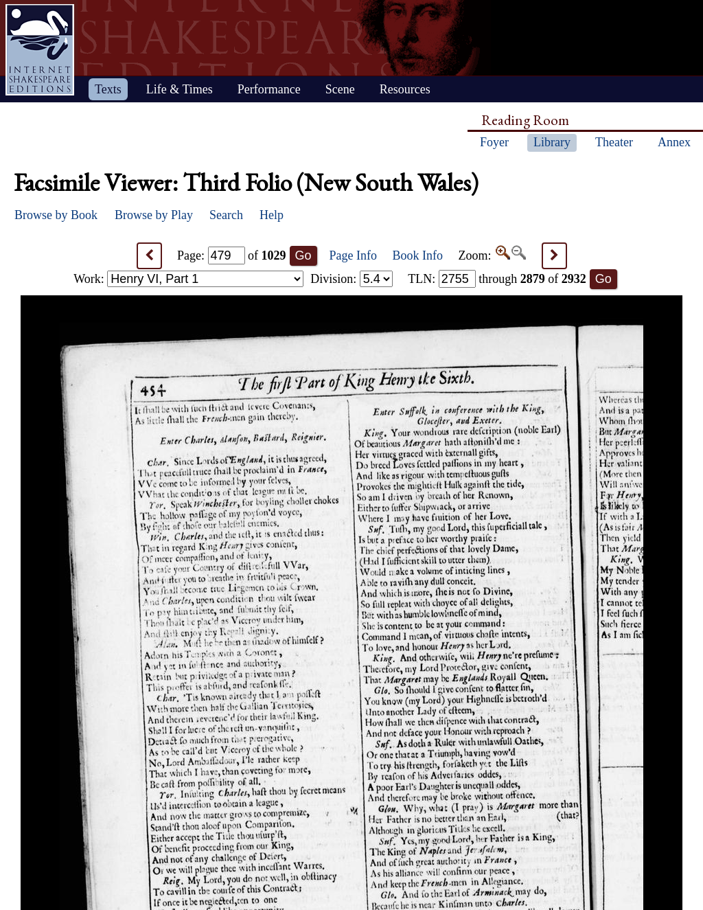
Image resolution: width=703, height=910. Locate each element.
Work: (188, 279)
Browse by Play (154, 215)
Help (272, 215)
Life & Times (179, 89)
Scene (340, 89)
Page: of (231, 255)
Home (39, 49)
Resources (405, 89)
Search (226, 215)
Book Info (418, 255)
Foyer (494, 142)
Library (552, 142)
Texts (108, 89)
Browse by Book (55, 215)
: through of (497, 279)
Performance (269, 89)
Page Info (353, 255)
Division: (351, 279)
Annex (674, 142)
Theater (614, 142)
